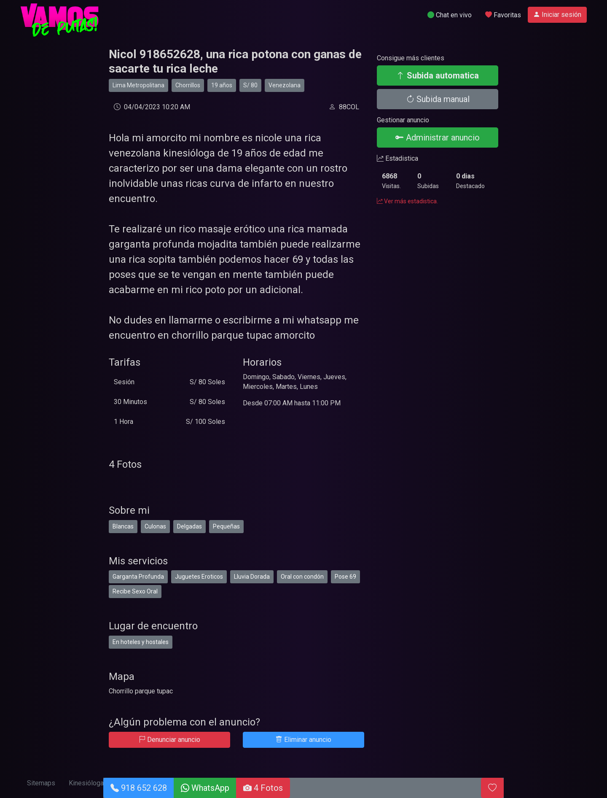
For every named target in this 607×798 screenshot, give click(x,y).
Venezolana (285, 85)
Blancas (123, 526)
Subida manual (438, 99)
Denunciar (169, 740)
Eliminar (303, 740)
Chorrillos (187, 85)
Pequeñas (226, 526)
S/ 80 (250, 85)
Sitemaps (41, 783)
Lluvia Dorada (252, 576)
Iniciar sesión (557, 15)
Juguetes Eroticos (199, 576)
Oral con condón (302, 576)
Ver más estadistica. (407, 201)
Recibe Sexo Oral (135, 591)
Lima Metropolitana (138, 85)
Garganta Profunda (138, 576)
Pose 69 (345, 576)
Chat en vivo (449, 15)
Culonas (155, 526)
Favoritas (503, 15)
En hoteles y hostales (141, 642)
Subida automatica (437, 75)
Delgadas (189, 526)
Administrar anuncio (437, 137)
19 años (221, 85)
